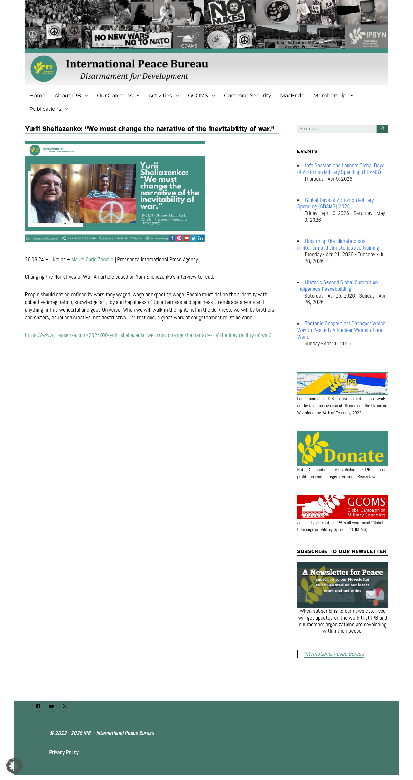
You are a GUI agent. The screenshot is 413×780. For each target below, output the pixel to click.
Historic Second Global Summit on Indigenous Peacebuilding (337, 285)
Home (38, 95)
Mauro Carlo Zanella (92, 259)
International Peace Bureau (330, 653)
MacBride (292, 95)
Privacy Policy (64, 750)
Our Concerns (115, 95)
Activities (160, 95)
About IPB (68, 95)
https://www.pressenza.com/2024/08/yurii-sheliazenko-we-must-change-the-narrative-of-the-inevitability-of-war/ (148, 335)
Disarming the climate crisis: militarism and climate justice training (338, 244)
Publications (45, 109)
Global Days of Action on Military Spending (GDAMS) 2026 (335, 203)
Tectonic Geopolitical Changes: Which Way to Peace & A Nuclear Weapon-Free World (341, 330)
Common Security (247, 95)
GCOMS (198, 95)
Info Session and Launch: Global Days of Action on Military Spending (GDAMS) (340, 169)
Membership (330, 95)
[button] (14, 766)
